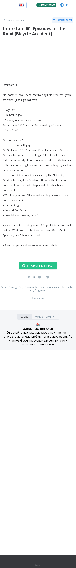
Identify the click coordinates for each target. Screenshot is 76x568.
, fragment (39, 290)
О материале (37, 298)
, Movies (39, 287)
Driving (13, 287)
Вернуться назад (13, 20)
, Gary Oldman (25, 287)
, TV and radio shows (56, 287)
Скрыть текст (62, 20)
